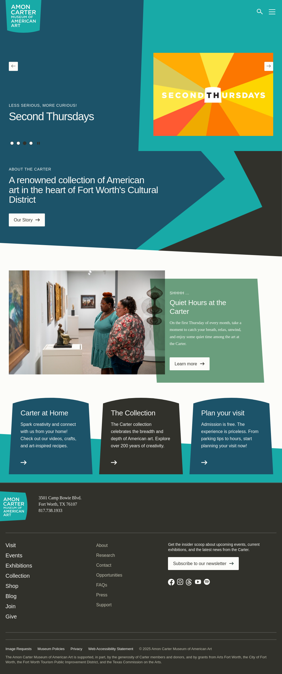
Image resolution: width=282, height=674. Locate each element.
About (102, 545)
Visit (11, 545)
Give (11, 616)
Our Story (23, 220)
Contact (103, 565)
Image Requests (19, 649)
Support (104, 604)
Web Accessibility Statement (110, 649)
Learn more (186, 363)
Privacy (76, 649)
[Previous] (13, 66)
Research (105, 555)
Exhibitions (19, 566)
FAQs (101, 585)
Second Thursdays (51, 116)
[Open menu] (272, 12)
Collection (18, 576)
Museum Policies (50, 649)
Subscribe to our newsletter (199, 563)
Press (101, 595)
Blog (11, 596)
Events (14, 555)
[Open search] (260, 12)
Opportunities (109, 575)
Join (11, 606)
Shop (12, 586)
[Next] (268, 66)
